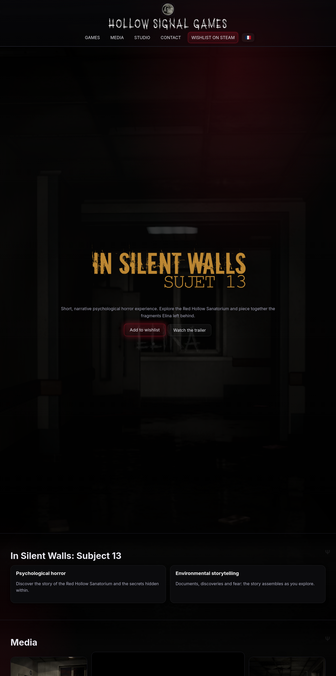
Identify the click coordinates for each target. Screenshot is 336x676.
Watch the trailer (189, 330)
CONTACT (171, 37)
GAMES (92, 37)
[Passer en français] (248, 37)
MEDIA (117, 37)
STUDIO (142, 37)
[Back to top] (168, 16)
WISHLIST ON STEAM (213, 37)
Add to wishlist (144, 330)
